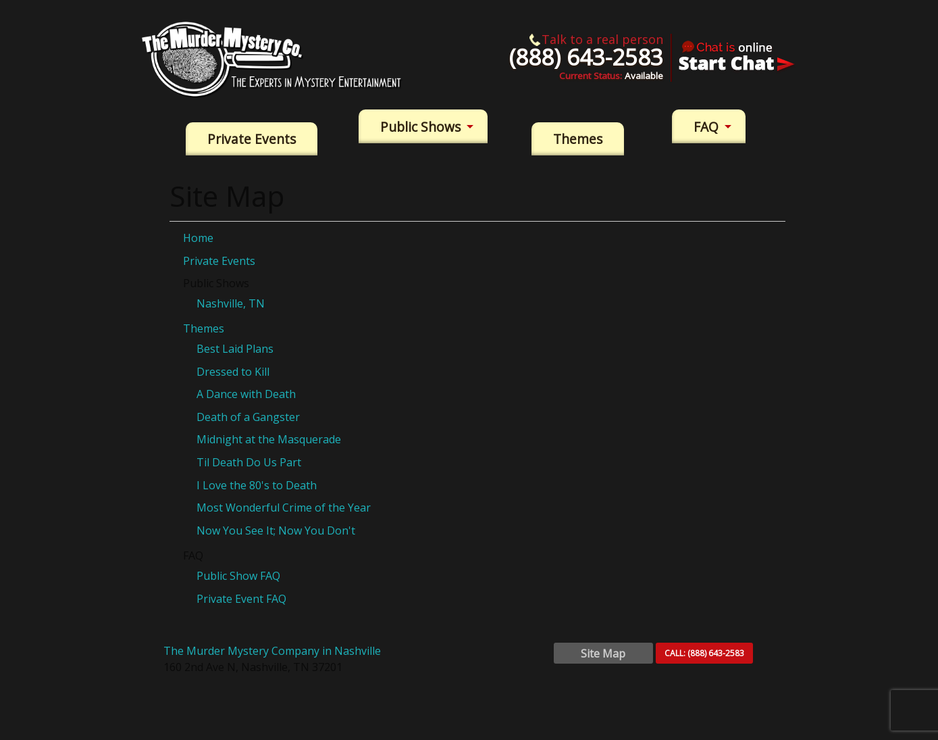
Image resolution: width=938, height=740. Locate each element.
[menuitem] (251, 139)
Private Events (251, 139)
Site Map (603, 653)
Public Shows (420, 127)
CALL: (704, 653)
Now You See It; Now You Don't (276, 530)
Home (198, 237)
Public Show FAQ (238, 575)
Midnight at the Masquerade (269, 439)
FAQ (706, 127)
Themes (577, 139)
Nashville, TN (231, 303)
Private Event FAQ (241, 598)
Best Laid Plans (235, 348)
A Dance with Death (246, 394)
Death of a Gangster (248, 417)
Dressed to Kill (233, 371)
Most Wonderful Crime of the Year (284, 507)
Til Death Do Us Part (249, 462)
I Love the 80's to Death (257, 485)
